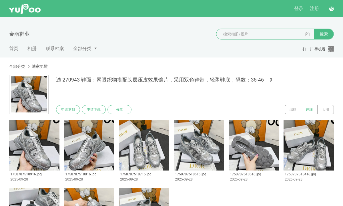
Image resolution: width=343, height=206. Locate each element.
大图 (325, 110)
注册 (314, 8)
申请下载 (94, 110)
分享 (119, 110)
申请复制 (68, 110)
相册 (32, 48)
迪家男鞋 (40, 66)
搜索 (324, 34)
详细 (309, 110)
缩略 (293, 110)
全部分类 (82, 48)
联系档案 (55, 48)
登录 (298, 8)
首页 (13, 48)
